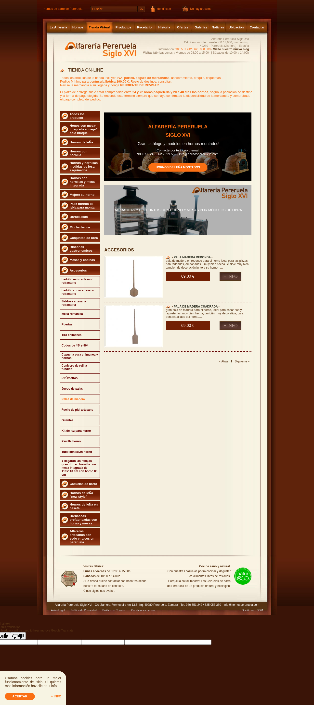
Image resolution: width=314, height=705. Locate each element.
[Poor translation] (18, 636)
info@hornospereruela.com (199, 154)
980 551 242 (183, 49)
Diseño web (249, 610)
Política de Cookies (113, 610)
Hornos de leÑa (81, 142)
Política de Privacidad (84, 610)
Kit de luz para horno (76, 431)
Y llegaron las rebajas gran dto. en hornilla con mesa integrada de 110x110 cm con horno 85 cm (79, 467)
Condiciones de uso (143, 610)
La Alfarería (58, 27)
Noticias (218, 27)
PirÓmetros (70, 378)
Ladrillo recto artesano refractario (77, 281)
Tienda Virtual (99, 27)
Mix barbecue (80, 227)
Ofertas (182, 27)
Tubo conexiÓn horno (77, 452)
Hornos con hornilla (78, 153)
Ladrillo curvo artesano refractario (78, 292)
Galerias (201, 27)
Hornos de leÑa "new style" (81, 494)
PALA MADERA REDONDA (192, 257)
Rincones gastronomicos (81, 248)
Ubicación (236, 27)
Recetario (144, 27)
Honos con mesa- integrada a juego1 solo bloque (84, 129)
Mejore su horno (82, 195)
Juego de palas (72, 388)
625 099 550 (167, 154)
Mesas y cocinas (82, 260)
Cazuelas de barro (83, 484)
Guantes (67, 420)
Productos (123, 27)
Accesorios (78, 270)
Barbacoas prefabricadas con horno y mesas (83, 519)
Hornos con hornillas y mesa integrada (82, 181)
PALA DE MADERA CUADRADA (196, 306)
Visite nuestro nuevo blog (231, 49)
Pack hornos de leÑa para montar (83, 205)
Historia (164, 27)
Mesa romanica (72, 314)
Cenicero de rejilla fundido (74, 367)
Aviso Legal (58, 610)
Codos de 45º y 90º (75, 345)
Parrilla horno (71, 441)
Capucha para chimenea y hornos (80, 356)
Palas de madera (73, 399)
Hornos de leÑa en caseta (84, 506)
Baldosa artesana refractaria (74, 303)
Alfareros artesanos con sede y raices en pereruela (82, 536)
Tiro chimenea (71, 335)
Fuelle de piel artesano (77, 409)
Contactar (257, 27)
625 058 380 (202, 49)
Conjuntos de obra (84, 238)
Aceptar (19, 696)
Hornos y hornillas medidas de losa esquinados (84, 166)
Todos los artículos (77, 116)
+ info (56, 696)
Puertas (67, 324)
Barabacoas (79, 217)
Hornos (78, 27)
